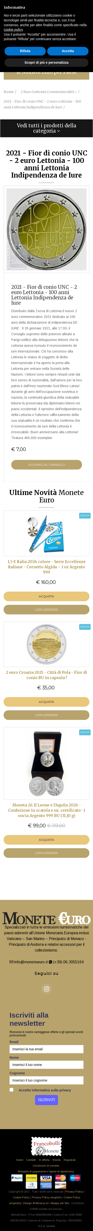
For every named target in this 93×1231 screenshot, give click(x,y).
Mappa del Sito (60, 1203)
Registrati (70, 1159)
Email (14, 1042)
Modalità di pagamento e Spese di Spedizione (46, 1171)
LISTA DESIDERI (46, 609)
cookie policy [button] (13, 29)
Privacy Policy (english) (47, 1197)
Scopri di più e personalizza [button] (46, 62)
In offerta (44, 1159)
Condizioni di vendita (46, 1165)
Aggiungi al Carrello (46, 464)
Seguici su (47, 973)
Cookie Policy (21, 1197)
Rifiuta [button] (25, 51)
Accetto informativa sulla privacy (40, 1090)
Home (19, 1159)
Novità (57, 1159)
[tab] (46, 128)
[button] (46, 128)
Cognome (17, 1073)
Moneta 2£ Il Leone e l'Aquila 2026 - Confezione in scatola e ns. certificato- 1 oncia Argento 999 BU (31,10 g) (46, 810)
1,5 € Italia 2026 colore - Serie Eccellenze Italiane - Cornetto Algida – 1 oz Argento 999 (47, 567)
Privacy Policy (74, 1191)
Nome (14, 1057)
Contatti (31, 1159)
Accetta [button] (68, 51)
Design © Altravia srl (36, 1203)
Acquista (46, 596)
